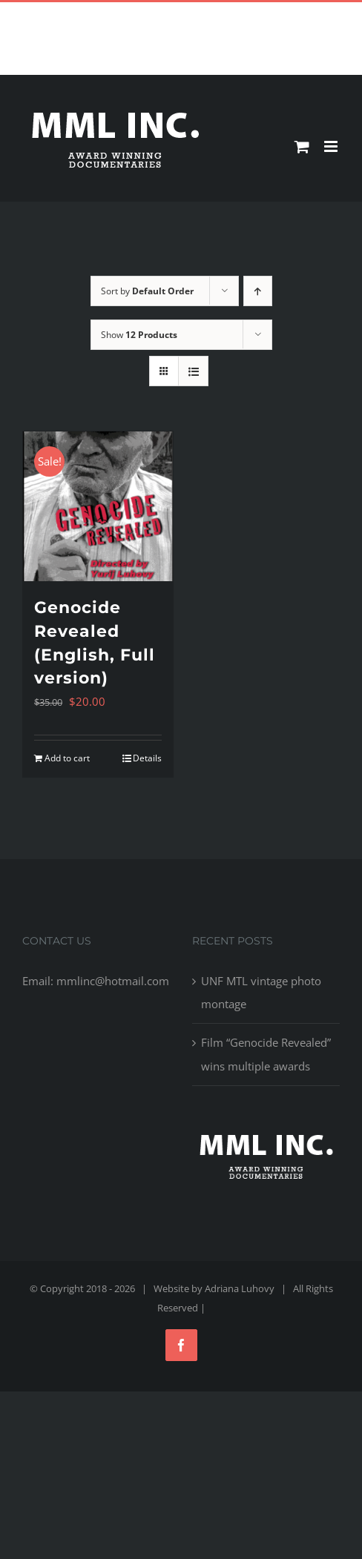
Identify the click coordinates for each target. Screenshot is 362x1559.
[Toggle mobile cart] (301, 146)
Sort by (147, 291)
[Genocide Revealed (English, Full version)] (98, 506)
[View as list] (193, 371)
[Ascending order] (257, 291)
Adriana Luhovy (239, 1288)
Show (139, 334)
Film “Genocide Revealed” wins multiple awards (266, 1054)
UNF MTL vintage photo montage (261, 992)
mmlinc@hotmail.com (215, 13)
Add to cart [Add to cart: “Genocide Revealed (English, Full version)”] (67, 758)
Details (147, 758)
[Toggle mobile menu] (332, 146)
